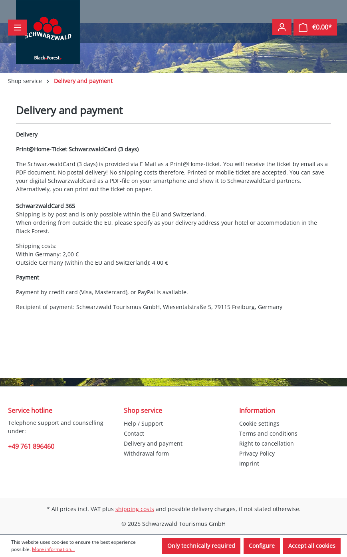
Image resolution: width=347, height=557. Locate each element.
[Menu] (17, 28)
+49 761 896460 (31, 446)
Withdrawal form (146, 453)
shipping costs (134, 509)
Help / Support (143, 423)
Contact (134, 433)
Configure (262, 545)
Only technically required (201, 545)
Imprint (249, 463)
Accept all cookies (311, 545)
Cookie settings (259, 423)
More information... (53, 549)
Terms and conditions (268, 433)
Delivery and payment (153, 443)
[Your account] (281, 27)
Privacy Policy (257, 453)
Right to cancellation (266, 443)
